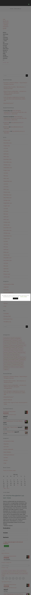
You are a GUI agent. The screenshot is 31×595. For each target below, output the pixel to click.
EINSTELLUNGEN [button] (23, 296)
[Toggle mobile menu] (28, 4)
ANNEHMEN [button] (15, 298)
